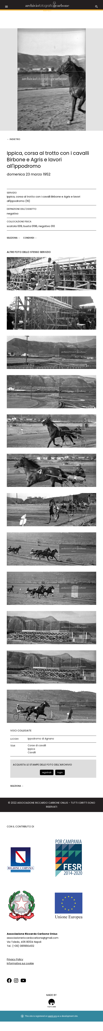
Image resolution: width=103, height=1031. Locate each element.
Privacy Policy (15, 959)
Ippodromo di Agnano (41, 738)
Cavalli (32, 752)
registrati (46, 772)
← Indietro (13, 139)
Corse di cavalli (37, 745)
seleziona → (14, 237)
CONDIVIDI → (30, 237)
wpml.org (52, 1016)
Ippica (31, 749)
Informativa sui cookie (20, 963)
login (60, 772)
